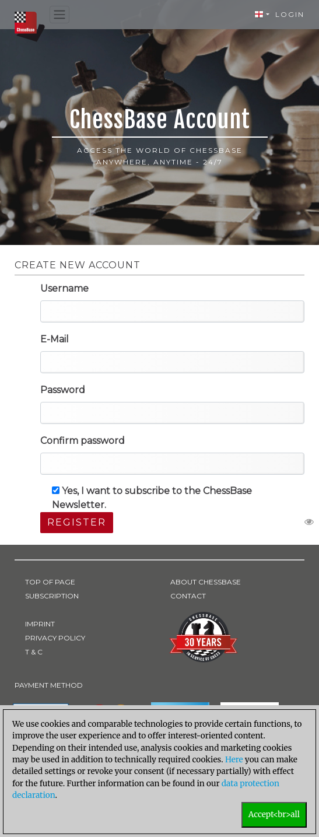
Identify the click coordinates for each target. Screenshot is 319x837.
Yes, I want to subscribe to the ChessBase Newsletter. (152, 497)
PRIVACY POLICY (55, 637)
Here (234, 760)
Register (76, 522)
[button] (261, 14)
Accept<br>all (274, 815)
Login (289, 14)
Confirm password (82, 440)
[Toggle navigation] (59, 15)
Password (62, 389)
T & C (34, 651)
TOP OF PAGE (50, 581)
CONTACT (188, 595)
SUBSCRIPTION (52, 595)
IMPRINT (40, 623)
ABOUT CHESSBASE (205, 581)
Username (64, 288)
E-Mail (54, 339)
